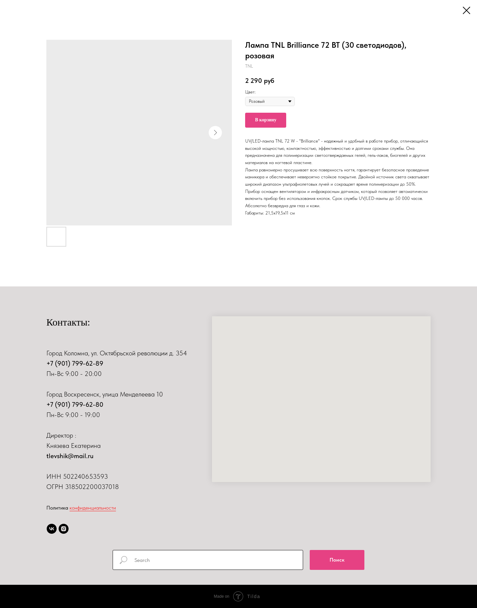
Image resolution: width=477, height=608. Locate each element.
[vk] (52, 529)
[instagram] (64, 529)
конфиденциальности (93, 508)
